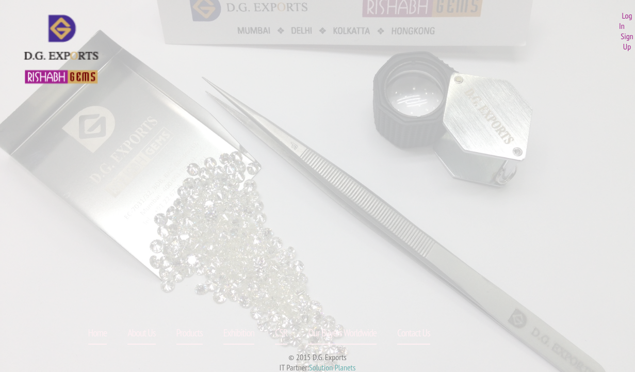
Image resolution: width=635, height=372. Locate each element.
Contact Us (413, 332)
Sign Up (627, 41)
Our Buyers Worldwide (342, 332)
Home (97, 332)
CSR (281, 332)
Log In (625, 20)
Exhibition (238, 332)
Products (189, 332)
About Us (141, 332)
